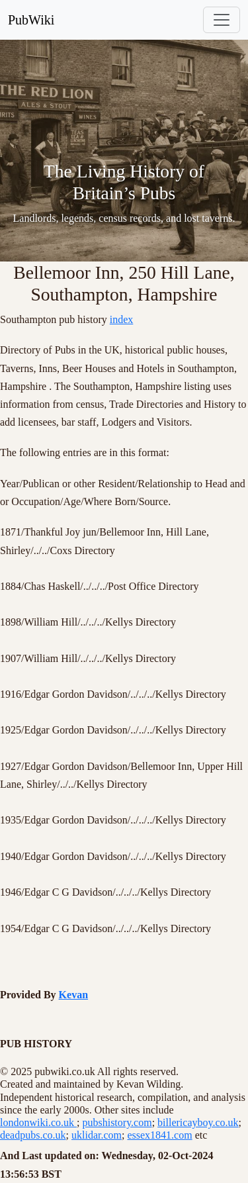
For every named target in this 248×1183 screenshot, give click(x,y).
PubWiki (31, 20)
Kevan (73, 994)
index (122, 319)
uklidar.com (96, 1135)
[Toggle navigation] (221, 20)
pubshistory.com (116, 1122)
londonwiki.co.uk (38, 1122)
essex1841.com (159, 1135)
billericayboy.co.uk (197, 1122)
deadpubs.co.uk (33, 1135)
